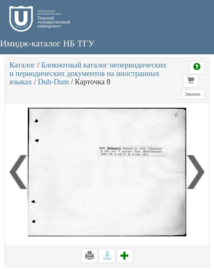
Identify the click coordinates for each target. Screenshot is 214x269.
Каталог (22, 65)
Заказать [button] (193, 94)
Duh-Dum (53, 82)
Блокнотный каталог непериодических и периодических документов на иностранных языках (88, 73)
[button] (190, 81)
